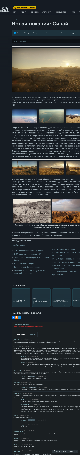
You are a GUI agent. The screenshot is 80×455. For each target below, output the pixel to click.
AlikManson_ (25, 400)
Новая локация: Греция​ (24, 264)
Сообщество (61, 12)
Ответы (32, 334)
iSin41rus (16, 339)
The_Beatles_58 (18, 431)
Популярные (21, 334)
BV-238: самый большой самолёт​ (28, 267)
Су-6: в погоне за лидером (63, 249)
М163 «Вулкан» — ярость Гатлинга (28, 251)
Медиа (23, 12)
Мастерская (46, 12)
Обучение (34, 12)
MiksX (23, 362)
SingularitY (16, 382)
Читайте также (18, 245)
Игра (14, 12)
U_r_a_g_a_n (17, 451)
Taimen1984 (17, 347)
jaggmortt (24, 356)
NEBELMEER (17, 393)
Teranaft (15, 415)
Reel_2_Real (17, 370)
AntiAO (15, 439)
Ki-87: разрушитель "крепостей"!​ (27, 254)
